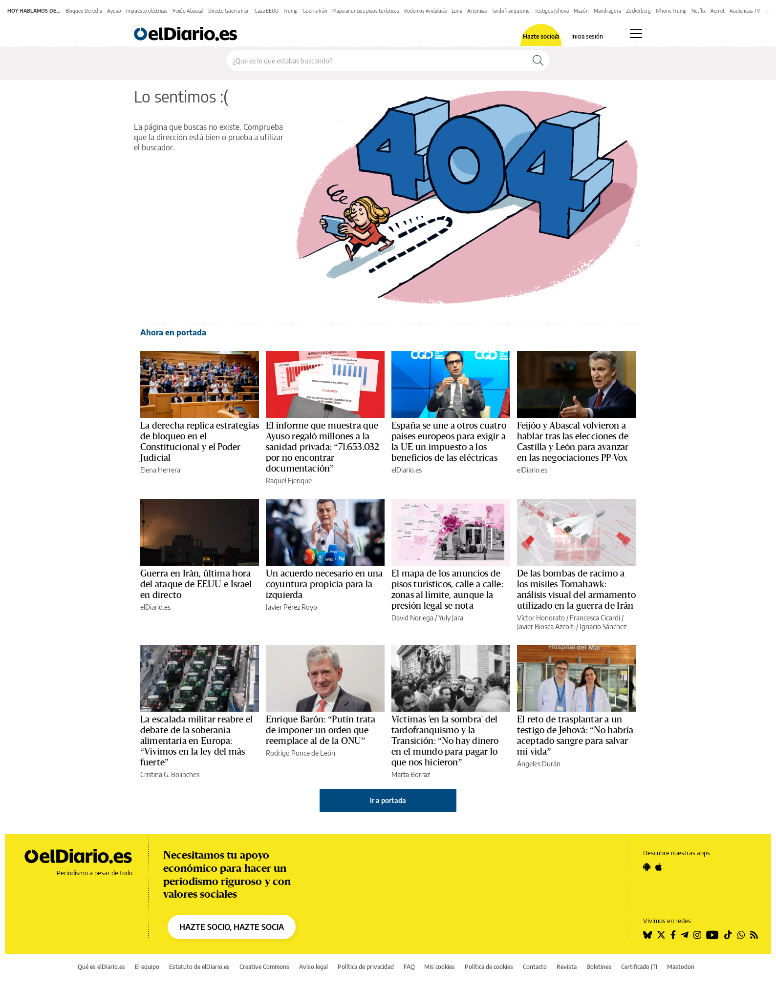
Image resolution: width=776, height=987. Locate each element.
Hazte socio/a (541, 37)
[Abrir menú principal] (636, 33)
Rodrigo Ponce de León (300, 753)
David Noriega (412, 618)
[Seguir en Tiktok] (728, 934)
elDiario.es (406, 470)
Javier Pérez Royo (291, 607)
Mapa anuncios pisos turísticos (365, 11)
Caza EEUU (267, 11)
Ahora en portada (173, 332)
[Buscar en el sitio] (377, 60)
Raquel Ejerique (289, 480)
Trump (290, 11)
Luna (457, 11)
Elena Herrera (160, 470)
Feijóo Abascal (187, 11)
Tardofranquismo (511, 11)
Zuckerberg (638, 11)
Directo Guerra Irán (229, 11)
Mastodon (680, 966)
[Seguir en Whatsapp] (741, 934)
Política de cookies (489, 966)
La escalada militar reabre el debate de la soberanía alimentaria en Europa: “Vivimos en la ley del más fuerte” (196, 741)
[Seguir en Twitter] (661, 934)
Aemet (718, 11)
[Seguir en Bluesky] (647, 934)
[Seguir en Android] (646, 867)
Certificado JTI (639, 966)
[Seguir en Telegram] (685, 934)
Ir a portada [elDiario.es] (388, 800)
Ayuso (114, 11)
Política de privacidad (366, 966)
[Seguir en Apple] (658, 867)
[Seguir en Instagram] (697, 934)
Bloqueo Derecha (83, 11)
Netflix (698, 11)
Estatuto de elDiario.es (199, 966)
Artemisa (477, 11)
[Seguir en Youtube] (712, 934)
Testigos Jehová (552, 11)
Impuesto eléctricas (147, 11)
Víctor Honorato (541, 618)
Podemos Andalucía (425, 11)
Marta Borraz (410, 774)
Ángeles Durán (538, 764)
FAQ (409, 966)
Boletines (598, 966)
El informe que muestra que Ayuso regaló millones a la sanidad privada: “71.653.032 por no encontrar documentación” (322, 447)
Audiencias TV (745, 11)
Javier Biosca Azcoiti (546, 626)
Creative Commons (264, 966)
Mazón (581, 11)
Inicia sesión (587, 37)
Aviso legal (313, 966)
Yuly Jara (450, 618)
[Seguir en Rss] (754, 934)
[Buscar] (538, 60)
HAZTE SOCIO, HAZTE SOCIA (231, 927)
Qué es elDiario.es (101, 966)
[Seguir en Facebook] (673, 934)
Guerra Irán (314, 11)
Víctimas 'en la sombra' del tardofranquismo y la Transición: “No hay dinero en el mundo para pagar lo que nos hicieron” (444, 741)
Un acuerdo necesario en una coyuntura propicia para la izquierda (324, 584)
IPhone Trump (671, 11)
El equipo (147, 966)
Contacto (535, 966)
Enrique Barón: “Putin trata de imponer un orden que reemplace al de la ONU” (321, 730)
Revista (567, 966)
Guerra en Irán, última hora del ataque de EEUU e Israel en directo (196, 584)
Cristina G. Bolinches (169, 774)
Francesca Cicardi (595, 618)
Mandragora (607, 11)
